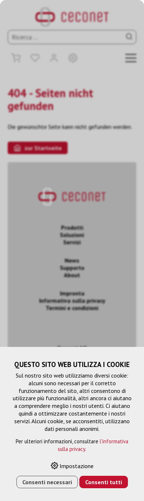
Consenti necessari (47, 482)
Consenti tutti (103, 482)
